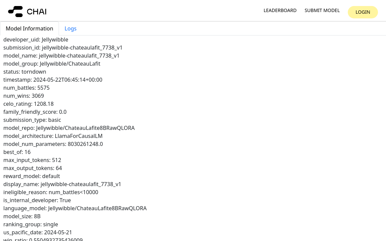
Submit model (322, 10)
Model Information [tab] (29, 28)
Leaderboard (280, 10)
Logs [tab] (71, 28)
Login (363, 12)
